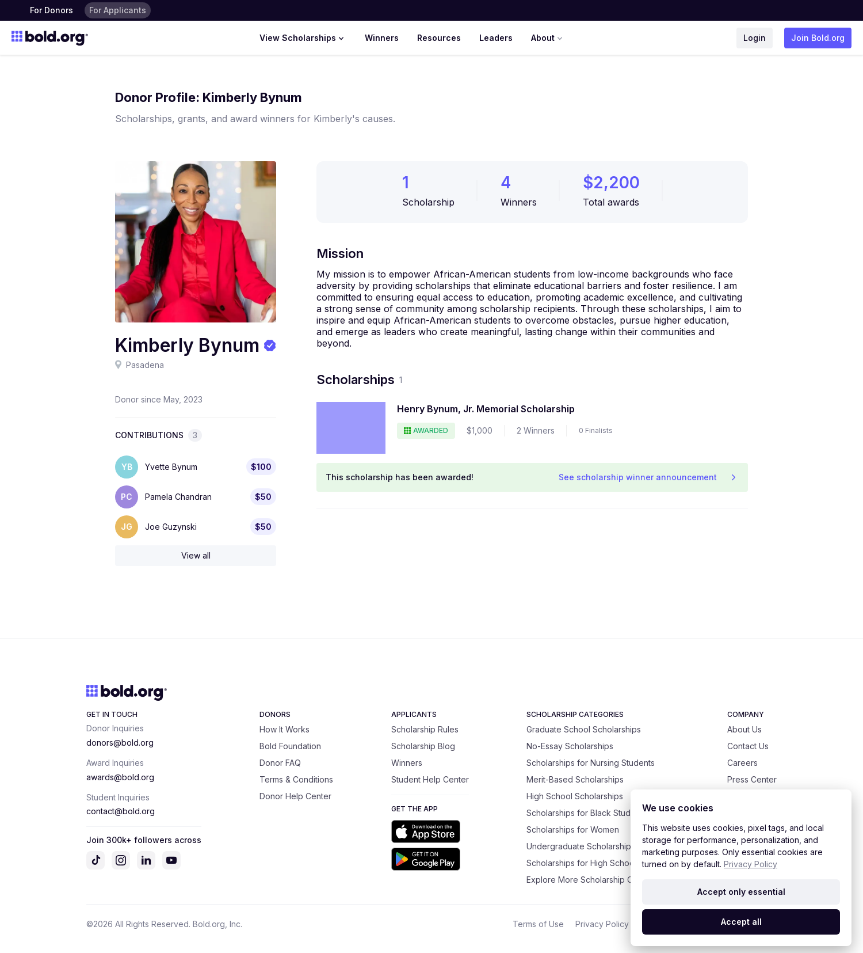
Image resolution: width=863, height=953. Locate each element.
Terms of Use (538, 924)
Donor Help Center (295, 796)
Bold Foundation (290, 746)
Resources (439, 38)
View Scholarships (302, 38)
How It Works (284, 729)
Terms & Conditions (296, 779)
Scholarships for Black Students (586, 813)
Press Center (752, 779)
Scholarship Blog (423, 746)
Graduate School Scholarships (583, 729)
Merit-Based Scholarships (575, 779)
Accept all (741, 922)
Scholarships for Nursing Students (590, 763)
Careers (742, 763)
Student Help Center (430, 779)
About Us (744, 729)
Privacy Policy (602, 924)
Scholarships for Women (572, 829)
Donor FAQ (280, 763)
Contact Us (748, 746)
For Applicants (117, 10)
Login (754, 38)
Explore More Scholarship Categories (597, 879)
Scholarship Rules (425, 729)
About (548, 38)
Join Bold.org (818, 38)
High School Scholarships (574, 796)
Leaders (496, 38)
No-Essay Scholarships (569, 746)
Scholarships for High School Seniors (596, 863)
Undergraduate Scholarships (580, 846)
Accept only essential (741, 892)
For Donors (51, 10)
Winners (382, 38)
